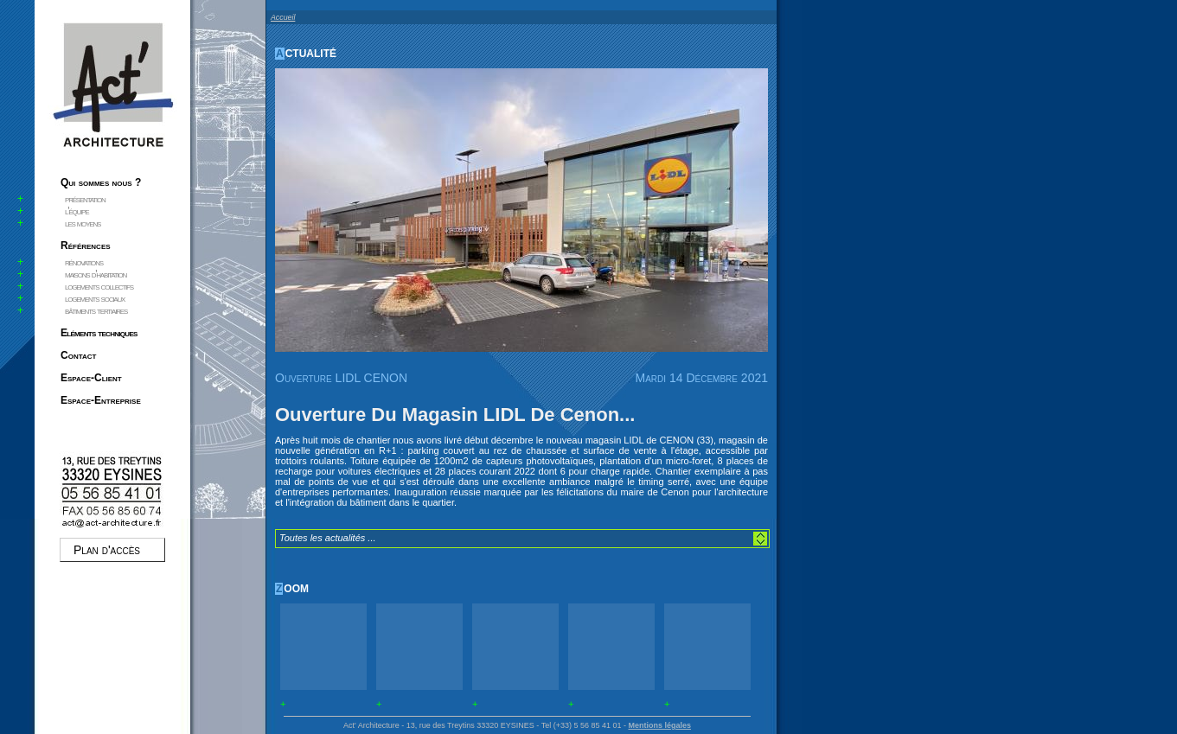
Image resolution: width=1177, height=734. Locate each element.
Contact (78, 355)
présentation (85, 199)
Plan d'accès (107, 550)
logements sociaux (95, 298)
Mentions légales (659, 725)
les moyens (82, 223)
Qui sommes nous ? (101, 182)
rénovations (84, 262)
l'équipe (76, 211)
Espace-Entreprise (101, 400)
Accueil (283, 17)
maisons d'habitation (95, 274)
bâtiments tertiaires (96, 310)
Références (86, 245)
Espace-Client (91, 378)
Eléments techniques (99, 333)
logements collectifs (99, 286)
